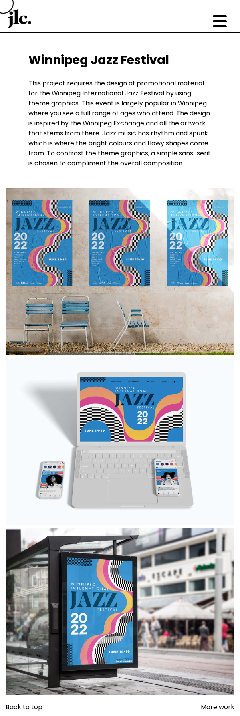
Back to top (24, 707)
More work (217, 707)
